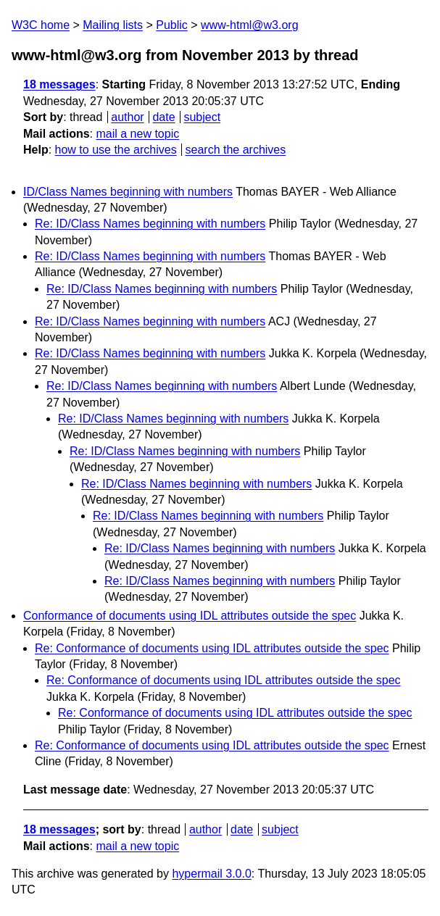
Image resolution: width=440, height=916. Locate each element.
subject (201, 117)
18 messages (59, 84)
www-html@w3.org (249, 25)
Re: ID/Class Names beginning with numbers (150, 223)
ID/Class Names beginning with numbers (128, 192)
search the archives (236, 149)
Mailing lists (113, 25)
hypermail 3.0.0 (211, 873)
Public (172, 25)
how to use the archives (116, 149)
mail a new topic (137, 134)
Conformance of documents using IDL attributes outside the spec (189, 615)
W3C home (41, 25)
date (163, 117)
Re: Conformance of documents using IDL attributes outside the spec (212, 648)
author (127, 117)
